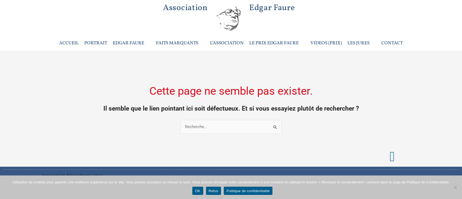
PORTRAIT (95, 43)
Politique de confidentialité (248, 191)
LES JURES (360, 43)
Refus (213, 191)
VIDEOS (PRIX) (326, 43)
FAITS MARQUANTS (179, 43)
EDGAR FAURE (131, 43)
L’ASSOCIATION (227, 43)
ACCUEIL (69, 43)
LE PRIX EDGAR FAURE (276, 43)
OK (197, 191)
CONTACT (392, 43)
